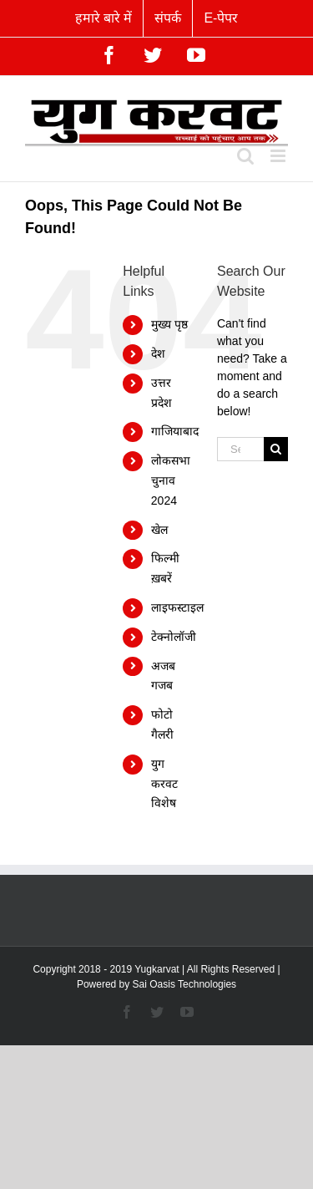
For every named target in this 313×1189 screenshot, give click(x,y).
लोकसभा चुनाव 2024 (170, 480)
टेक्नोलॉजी (173, 636)
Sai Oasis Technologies (185, 984)
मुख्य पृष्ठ (169, 324)
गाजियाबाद (175, 431)
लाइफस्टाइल (177, 607)
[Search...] (240, 449)
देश (158, 353)
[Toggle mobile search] (245, 156)
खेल (159, 529)
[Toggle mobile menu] (279, 156)
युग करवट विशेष (164, 783)
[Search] (276, 449)
